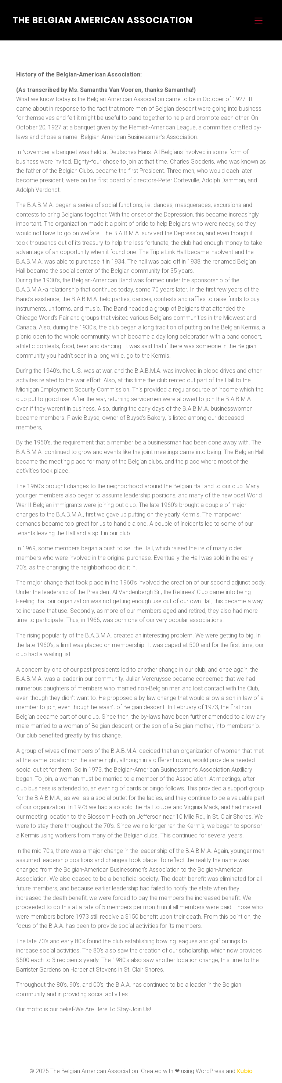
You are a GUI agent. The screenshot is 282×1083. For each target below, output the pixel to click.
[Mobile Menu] (258, 20)
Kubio (245, 1071)
